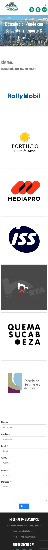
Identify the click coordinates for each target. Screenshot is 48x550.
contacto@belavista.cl (26, 531)
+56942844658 (17, 525)
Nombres (5, 422)
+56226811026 (35, 525)
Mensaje (5, 482)
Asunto (4, 470)
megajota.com (30, 536)
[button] (45, 4)
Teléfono (5, 458)
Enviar (24, 506)
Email (3, 446)
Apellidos (5, 434)
